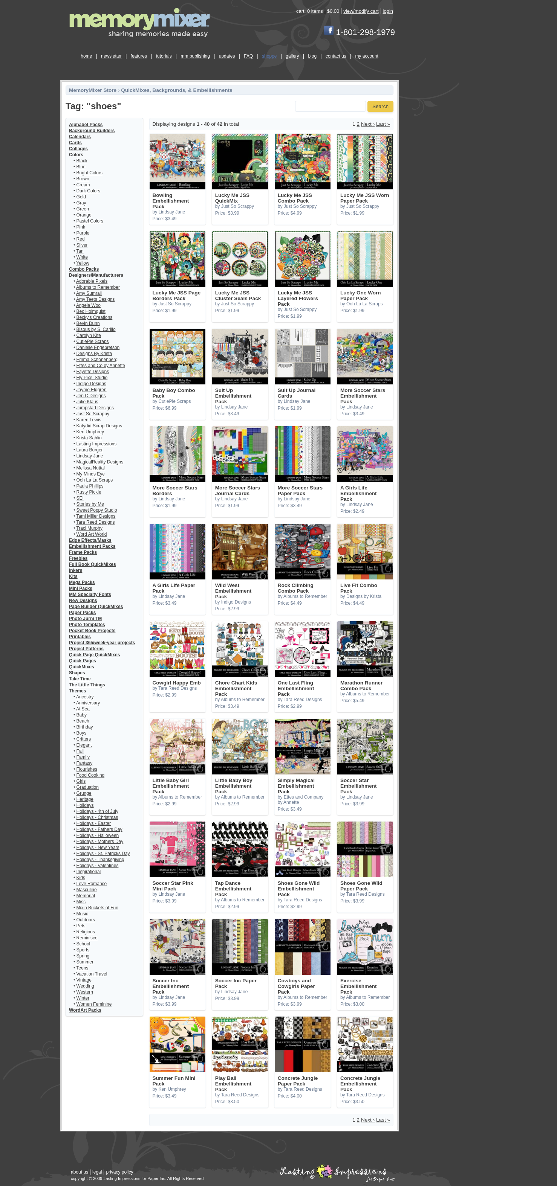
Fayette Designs (93, 371)
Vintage (84, 980)
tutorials (164, 56)
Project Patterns (86, 648)
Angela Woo (88, 305)
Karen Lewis (89, 419)
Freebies (78, 558)
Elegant (84, 745)
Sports (83, 950)
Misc (81, 901)
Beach (83, 721)
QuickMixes (81, 666)
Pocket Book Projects (92, 630)
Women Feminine (94, 1004)
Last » (383, 124)
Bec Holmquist (91, 311)
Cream (83, 185)
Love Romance (92, 883)
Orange (84, 215)
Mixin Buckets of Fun (97, 907)
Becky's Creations (95, 317)
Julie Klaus (87, 401)
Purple (83, 233)
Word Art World (92, 534)
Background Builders (92, 130)
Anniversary (88, 703)
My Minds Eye (91, 474)
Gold (81, 197)
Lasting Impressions (97, 444)
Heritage (85, 799)
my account (366, 56)
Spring (83, 956)
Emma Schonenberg (97, 359)
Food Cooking (91, 775)
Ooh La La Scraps (95, 480)
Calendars (80, 136)
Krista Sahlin (89, 438)
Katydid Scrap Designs (99, 425)
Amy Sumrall (89, 293)
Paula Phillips (90, 486)
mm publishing (195, 56)
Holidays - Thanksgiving (100, 859)
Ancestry (85, 697)
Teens (82, 968)
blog (312, 56)
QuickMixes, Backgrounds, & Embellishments (176, 90)
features (139, 56)
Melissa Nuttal (91, 468)
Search (380, 106)
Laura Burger (90, 450)
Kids (81, 877)
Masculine (87, 889)
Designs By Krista (94, 353)
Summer (85, 962)
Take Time (80, 678)
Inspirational (89, 871)
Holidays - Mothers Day (100, 841)
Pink (81, 227)
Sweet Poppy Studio (97, 510)
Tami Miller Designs (95, 516)
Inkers (75, 570)
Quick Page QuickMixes (94, 654)
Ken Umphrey (90, 431)
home (86, 56)
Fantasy (85, 763)
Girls (81, 781)
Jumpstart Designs (95, 407)
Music (82, 913)
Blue (81, 166)
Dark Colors (88, 191)
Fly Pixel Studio (92, 377)
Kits (73, 576)
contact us (336, 56)
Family (83, 757)
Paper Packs (82, 612)
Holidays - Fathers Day (99, 829)
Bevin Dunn (88, 323)
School (83, 944)
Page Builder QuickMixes (96, 606)
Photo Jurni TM (85, 618)
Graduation (88, 787)
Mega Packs (82, 582)
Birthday (85, 727)
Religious (86, 931)
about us (79, 1172)
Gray (81, 203)
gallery (292, 56)
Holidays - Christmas (97, 817)
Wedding (85, 986)
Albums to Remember (98, 287)
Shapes (77, 672)
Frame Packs (83, 552)
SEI (80, 498)
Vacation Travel (92, 974)
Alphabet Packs (86, 124)
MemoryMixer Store (92, 90)
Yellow (82, 263)
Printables (80, 636)
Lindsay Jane (90, 456)
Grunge (84, 793)
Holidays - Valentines (98, 865)
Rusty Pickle (89, 492)
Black (82, 160)
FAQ (248, 56)
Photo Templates (87, 624)
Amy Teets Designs (95, 299)
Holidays (85, 805)
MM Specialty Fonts (90, 594)
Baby (82, 715)
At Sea (83, 709)
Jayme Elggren (92, 389)
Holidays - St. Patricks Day (103, 853)
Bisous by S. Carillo (96, 329)
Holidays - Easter (94, 823)
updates (227, 56)
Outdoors (86, 919)
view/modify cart (360, 11)
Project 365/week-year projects (102, 642)
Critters (84, 739)
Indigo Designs (91, 383)
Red (81, 239)
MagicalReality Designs (100, 462)
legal (97, 1172)
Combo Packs (84, 269)
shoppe (269, 56)
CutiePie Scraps (93, 341)
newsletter (111, 56)
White (82, 257)
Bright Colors (90, 172)
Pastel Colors (90, 221)
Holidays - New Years (98, 847)
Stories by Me (90, 504)
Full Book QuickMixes (92, 564)
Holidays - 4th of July (97, 811)
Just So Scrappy (93, 413)
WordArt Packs (85, 1010)
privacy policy (119, 1172)
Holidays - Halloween (98, 835)
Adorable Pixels (91, 281)
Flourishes (87, 769)
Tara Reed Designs (95, 522)
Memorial (86, 895)
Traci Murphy (89, 528)
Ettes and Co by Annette (101, 365)
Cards (75, 142)
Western (85, 992)
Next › (368, 124)
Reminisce (87, 938)
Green (83, 209)
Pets (81, 925)
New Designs (83, 600)
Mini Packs (80, 588)
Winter (83, 998)
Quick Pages (82, 660)
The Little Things (87, 685)
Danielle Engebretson (98, 347)
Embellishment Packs (92, 546)
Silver (82, 245)
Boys (82, 733)
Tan (79, 251)
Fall (80, 751)
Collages (78, 148)
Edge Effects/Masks (90, 540)
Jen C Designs (91, 395)
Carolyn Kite (89, 335)
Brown (83, 178)
